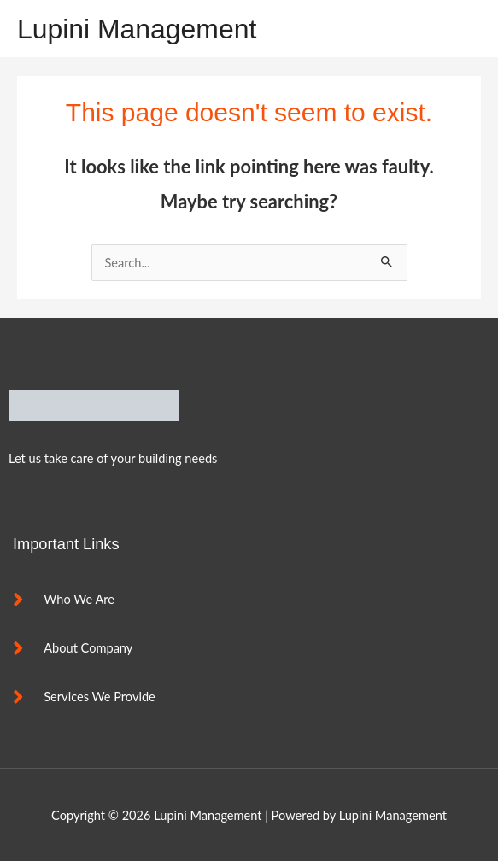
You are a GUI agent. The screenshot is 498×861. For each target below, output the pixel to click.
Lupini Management (136, 29)
